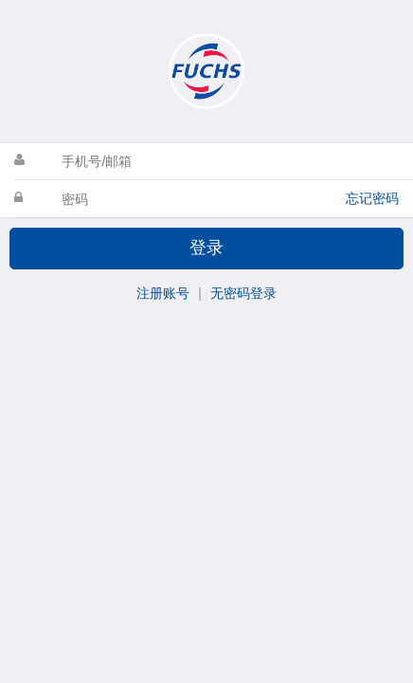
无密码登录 (243, 293)
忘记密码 (372, 198)
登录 (206, 247)
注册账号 (162, 293)
